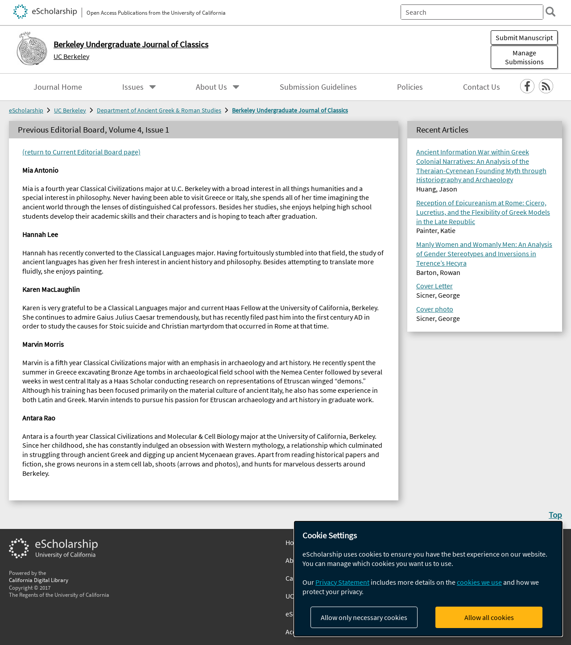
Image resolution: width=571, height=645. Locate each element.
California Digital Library (38, 579)
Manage (524, 57)
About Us (211, 87)
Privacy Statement (342, 582)
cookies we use (479, 582)
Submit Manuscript (524, 37)
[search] (550, 11)
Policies (410, 87)
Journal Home (57, 87)
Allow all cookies (489, 617)
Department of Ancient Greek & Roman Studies (159, 110)
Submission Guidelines (318, 87)
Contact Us (481, 87)
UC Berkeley (71, 56)
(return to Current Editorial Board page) (81, 151)
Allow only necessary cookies (364, 617)
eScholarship (26, 110)
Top (555, 514)
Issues (133, 87)
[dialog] (428, 578)
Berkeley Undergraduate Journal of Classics (290, 110)
